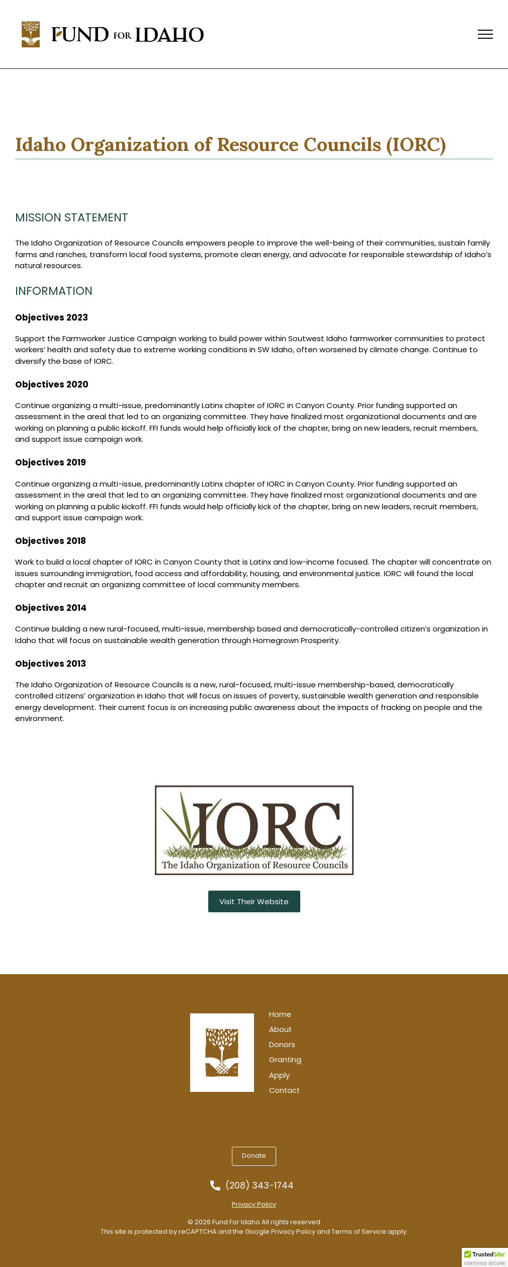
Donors (282, 1045)
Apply (279, 1075)
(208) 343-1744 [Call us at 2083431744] (259, 1185)
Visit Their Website (254, 901)
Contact (284, 1090)
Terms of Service (358, 1231)
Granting (285, 1060)
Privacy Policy (254, 1204)
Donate (254, 1155)
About (280, 1030)
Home (280, 1014)
